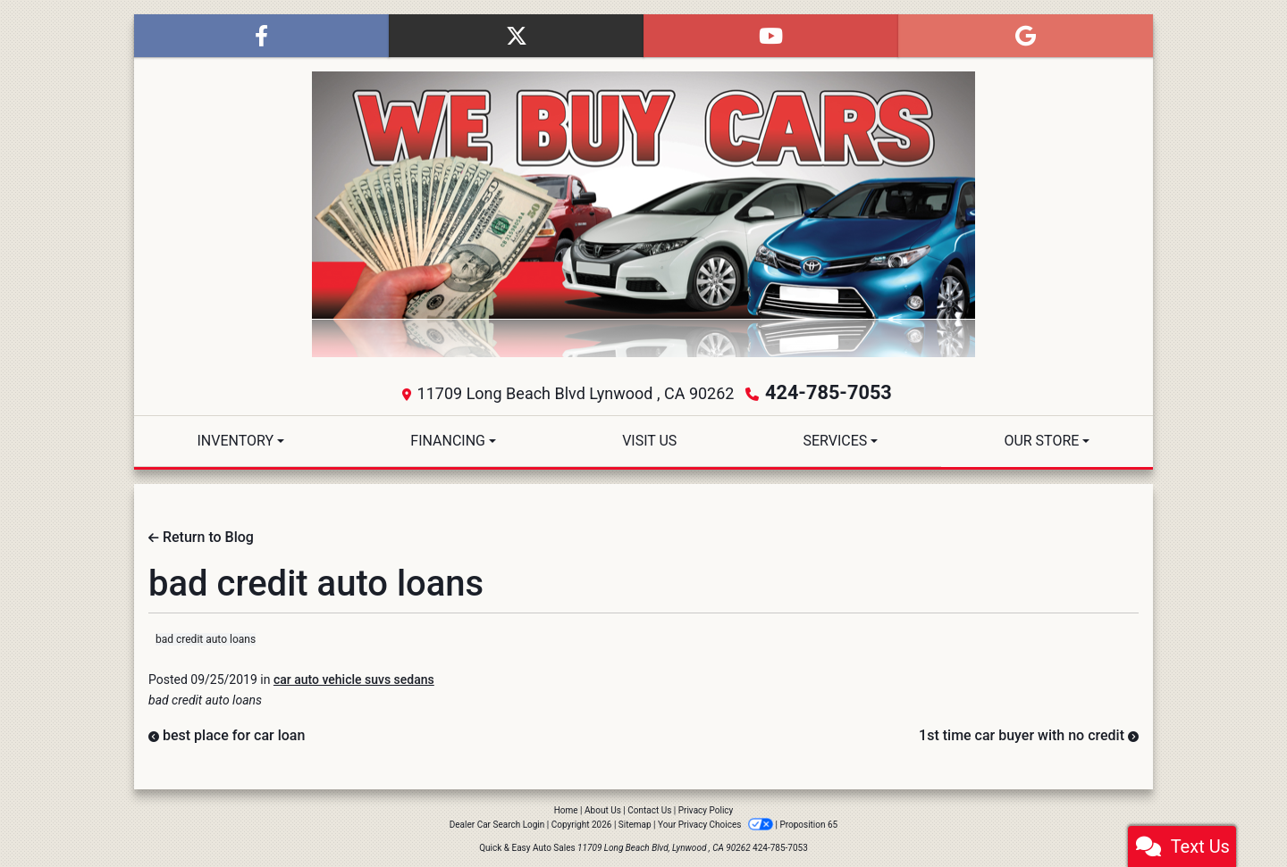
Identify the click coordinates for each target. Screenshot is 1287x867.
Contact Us (649, 808)
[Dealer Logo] (643, 214)
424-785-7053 (828, 392)
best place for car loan (226, 732)
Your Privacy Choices (716, 822)
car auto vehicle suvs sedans (353, 677)
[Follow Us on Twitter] (516, 35)
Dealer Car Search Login (497, 822)
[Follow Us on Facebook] (261, 35)
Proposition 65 (808, 822)
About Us (603, 808)
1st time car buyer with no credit (1029, 732)
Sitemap (635, 822)
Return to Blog (201, 534)
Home (566, 808)
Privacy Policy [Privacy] (706, 808)
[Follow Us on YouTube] (771, 35)
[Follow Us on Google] (1025, 35)
